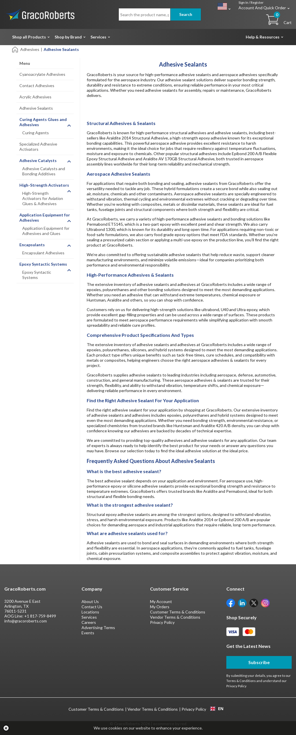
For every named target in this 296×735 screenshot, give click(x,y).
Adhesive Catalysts (38, 160)
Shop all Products (29, 36)
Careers (89, 622)
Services (98, 36)
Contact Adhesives (36, 85)
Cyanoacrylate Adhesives (42, 74)
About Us (90, 601)
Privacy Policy (162, 622)
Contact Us (92, 606)
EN (216, 708)
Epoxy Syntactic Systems (43, 264)
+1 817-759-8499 (40, 615)
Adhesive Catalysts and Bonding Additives (43, 171)
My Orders (159, 606)
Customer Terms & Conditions (177, 611)
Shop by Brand (68, 36)
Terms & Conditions (241, 681)
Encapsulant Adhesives (43, 252)
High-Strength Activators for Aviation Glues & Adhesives (42, 198)
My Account (161, 601)
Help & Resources (263, 36)
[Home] (15, 49)
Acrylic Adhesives (35, 96)
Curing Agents (35, 132)
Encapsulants (32, 244)
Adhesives (29, 49)
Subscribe (259, 662)
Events (88, 632)
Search (185, 14)
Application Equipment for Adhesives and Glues (45, 231)
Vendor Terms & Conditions (175, 617)
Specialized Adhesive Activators (38, 147)
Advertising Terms (98, 627)
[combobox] (216, 708)
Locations (90, 611)
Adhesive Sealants (36, 108)
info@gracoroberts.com (25, 620)
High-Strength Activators (44, 185)
